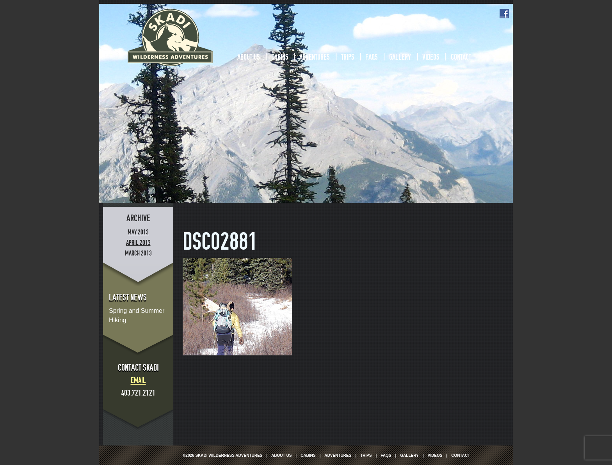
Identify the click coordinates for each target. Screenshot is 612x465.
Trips (347, 57)
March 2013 (138, 253)
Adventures (314, 57)
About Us (248, 57)
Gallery (400, 57)
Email (138, 380)
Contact (461, 57)
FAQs (371, 57)
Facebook (504, 13)
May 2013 (138, 232)
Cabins (279, 57)
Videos (430, 57)
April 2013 (138, 243)
